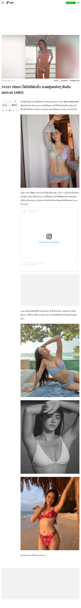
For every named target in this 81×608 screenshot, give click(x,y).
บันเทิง (56, 81)
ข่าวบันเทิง (64, 81)
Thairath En (70, 2)
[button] (3, 110)
